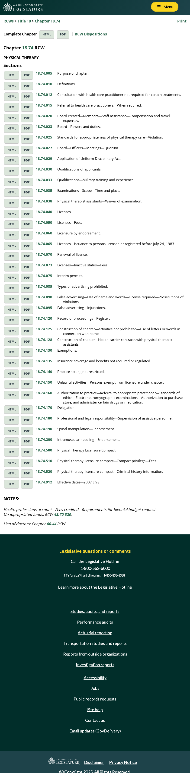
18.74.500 (44, 450)
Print (182, 21)
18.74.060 (44, 233)
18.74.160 (44, 393)
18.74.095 (44, 307)
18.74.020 (44, 116)
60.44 (51, 523)
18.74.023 (44, 126)
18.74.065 (44, 243)
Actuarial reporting (95, 632)
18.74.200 (44, 439)
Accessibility (95, 677)
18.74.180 (44, 418)
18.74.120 (44, 318)
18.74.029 (44, 158)
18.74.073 (44, 265)
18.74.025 (44, 137)
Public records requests (95, 698)
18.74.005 (44, 73)
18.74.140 (44, 371)
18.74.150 (44, 382)
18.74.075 (44, 275)
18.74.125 (44, 329)
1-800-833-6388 (114, 575)
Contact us (95, 720)
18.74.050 (44, 222)
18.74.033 (44, 179)
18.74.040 (44, 211)
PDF (63, 34)
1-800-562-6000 (95, 568)
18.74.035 (44, 190)
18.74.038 (44, 201)
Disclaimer (94, 762)
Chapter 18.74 (47, 21)
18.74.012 (44, 94)
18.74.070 (44, 254)
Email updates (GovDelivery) (95, 730)
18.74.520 (44, 471)
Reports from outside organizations (95, 653)
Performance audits (95, 622)
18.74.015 (44, 105)
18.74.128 (44, 339)
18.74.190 (44, 428)
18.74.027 (44, 147)
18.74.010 (44, 84)
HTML (46, 34)
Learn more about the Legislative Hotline (95, 587)
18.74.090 (44, 297)
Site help (95, 709)
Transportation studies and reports (95, 643)
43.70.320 (62, 514)
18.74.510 (44, 460)
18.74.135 (44, 361)
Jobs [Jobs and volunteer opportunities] (95, 688)
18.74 (27, 47)
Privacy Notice (123, 762)
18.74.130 (44, 350)
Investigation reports (95, 664)
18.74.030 (44, 169)
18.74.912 (44, 482)
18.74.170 (44, 407)
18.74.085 (44, 286)
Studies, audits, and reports (95, 611)
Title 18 (24, 21)
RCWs (8, 21)
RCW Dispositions (91, 34)
